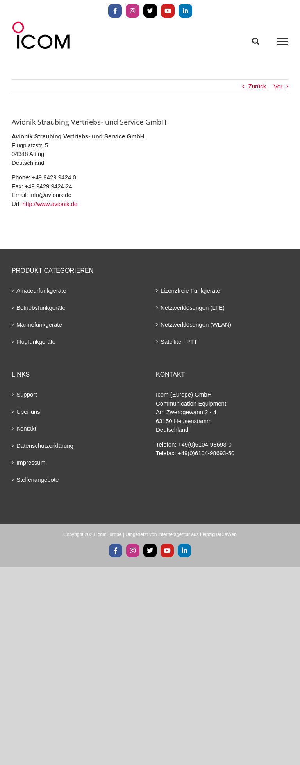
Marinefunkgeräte (39, 324)
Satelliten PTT (179, 341)
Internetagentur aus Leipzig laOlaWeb (197, 534)
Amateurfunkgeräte (41, 290)
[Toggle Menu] (282, 41)
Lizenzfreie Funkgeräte (190, 290)
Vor (277, 86)
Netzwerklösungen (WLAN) (196, 324)
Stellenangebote (37, 479)
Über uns (28, 411)
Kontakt (26, 428)
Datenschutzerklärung (44, 445)
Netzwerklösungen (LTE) (193, 307)
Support (26, 394)
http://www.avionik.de (50, 203)
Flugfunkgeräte (35, 341)
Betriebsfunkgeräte (41, 307)
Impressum (30, 462)
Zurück (257, 86)
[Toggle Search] (255, 41)
